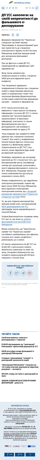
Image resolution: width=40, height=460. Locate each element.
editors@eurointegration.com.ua (26, 412)
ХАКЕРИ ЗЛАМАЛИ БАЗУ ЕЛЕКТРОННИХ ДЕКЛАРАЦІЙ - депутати (19, 381)
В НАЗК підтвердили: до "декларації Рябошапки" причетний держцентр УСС (20, 345)
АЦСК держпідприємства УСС (15, 206)
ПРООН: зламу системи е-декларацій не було (20, 375)
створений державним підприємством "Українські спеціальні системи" (20, 194)
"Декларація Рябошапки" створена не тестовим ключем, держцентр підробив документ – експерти (20, 367)
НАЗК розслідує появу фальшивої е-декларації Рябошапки (18, 352)
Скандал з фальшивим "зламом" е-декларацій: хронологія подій (17, 359)
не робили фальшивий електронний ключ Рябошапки (16, 222)
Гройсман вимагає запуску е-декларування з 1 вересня (15, 338)
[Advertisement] (20, 308)
